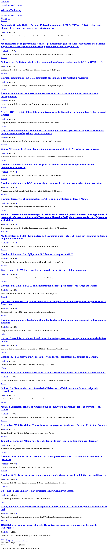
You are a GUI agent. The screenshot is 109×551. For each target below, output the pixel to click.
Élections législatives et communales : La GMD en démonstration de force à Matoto (45, 199)
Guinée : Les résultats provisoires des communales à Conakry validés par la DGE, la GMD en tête (52, 62)
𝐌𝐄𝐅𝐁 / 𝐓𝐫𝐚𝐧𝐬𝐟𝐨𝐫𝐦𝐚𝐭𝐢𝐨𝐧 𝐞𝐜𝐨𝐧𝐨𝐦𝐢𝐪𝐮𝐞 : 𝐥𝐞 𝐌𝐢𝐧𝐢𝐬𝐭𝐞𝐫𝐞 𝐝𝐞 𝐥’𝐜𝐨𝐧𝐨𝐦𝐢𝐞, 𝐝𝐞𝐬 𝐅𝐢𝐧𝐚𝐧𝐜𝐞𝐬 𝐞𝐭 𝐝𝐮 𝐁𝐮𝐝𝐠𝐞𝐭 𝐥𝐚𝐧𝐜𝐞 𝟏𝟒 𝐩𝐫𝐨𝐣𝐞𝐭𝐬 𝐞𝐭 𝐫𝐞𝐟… (54, 217)
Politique (4, 21)
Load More (4, 539)
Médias (3, 402)
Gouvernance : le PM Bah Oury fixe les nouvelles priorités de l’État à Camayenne (44, 270)
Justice (3, 334)
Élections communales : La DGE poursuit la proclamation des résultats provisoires (44, 77)
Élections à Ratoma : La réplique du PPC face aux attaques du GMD (37, 254)
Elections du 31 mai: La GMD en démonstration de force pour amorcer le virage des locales (49, 285)
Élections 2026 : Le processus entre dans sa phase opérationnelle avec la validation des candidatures (53, 475)
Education (4, 520)
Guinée (3, 39)
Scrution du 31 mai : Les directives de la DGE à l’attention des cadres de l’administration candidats (53, 372)
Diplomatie (4, 486)
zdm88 (5, 32)
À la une (3, 108)
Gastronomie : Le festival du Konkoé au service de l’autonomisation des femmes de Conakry (49, 356)
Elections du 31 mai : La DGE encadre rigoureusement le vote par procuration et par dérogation (51, 183)
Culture (3, 352)
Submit (22, 545)
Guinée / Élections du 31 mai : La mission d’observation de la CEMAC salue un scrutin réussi (50, 149)
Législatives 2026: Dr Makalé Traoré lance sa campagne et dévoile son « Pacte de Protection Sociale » (54, 425)
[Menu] (1, 17)
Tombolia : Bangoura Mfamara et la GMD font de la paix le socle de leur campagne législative (50, 441)
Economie (4, 231)
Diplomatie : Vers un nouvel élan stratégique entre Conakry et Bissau (37, 490)
